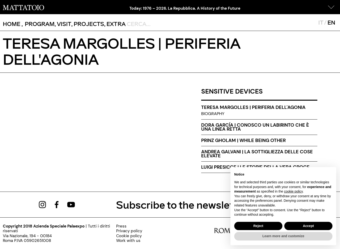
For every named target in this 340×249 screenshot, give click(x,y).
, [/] (13, 24)
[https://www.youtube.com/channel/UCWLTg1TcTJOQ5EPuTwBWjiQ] (71, 204)
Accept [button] (308, 226)
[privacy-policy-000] (129, 230)
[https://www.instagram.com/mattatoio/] (42, 204)
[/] (23, 7)
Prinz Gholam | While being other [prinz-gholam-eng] (243, 140)
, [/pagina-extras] (115, 23)
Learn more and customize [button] (283, 236)
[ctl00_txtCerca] (157, 23)
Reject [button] (258, 226)
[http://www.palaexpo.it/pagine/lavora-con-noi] (129, 240)
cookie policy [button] (293, 191)
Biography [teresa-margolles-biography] (212, 113)
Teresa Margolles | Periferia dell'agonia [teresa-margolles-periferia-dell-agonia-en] (253, 107)
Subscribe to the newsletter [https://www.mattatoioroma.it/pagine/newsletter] (181, 204)
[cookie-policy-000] (129, 235)
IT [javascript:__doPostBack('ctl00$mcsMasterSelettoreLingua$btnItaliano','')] (320, 22)
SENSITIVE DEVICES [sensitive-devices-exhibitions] (232, 91)
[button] (331, 7)
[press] (129, 226)
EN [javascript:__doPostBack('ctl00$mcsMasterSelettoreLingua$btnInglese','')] (331, 22)
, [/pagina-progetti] (87, 23)
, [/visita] (63, 23)
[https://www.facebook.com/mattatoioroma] (57, 204)
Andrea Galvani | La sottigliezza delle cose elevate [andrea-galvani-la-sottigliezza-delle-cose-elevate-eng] (257, 154)
